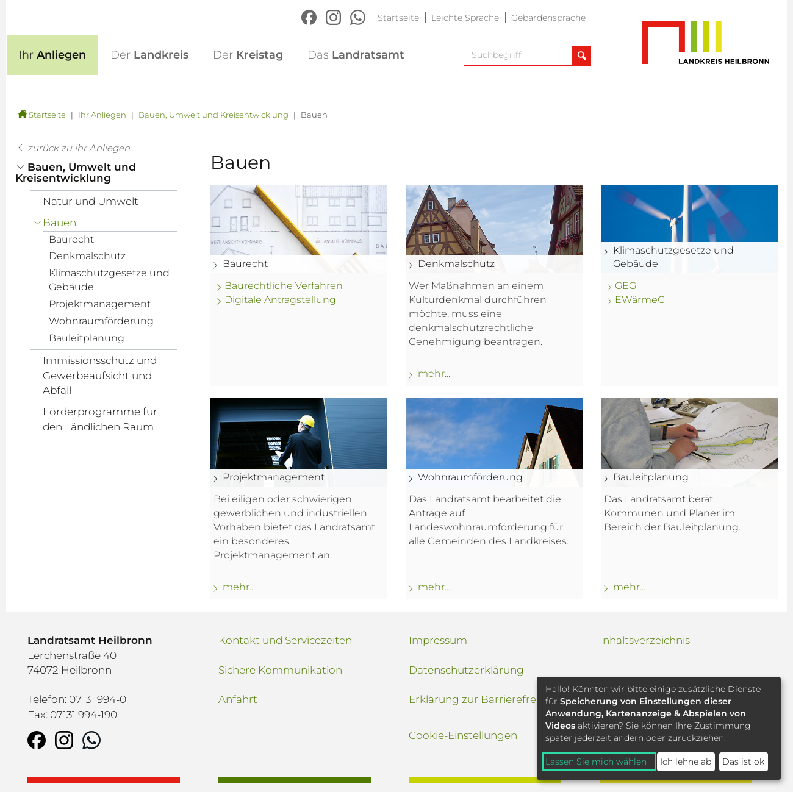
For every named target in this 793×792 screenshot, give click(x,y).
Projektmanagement (100, 304)
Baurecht (71, 239)
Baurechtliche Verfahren (283, 285)
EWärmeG (640, 299)
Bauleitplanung (86, 338)
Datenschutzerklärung (466, 670)
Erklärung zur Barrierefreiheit (483, 699)
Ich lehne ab (685, 761)
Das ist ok (743, 761)
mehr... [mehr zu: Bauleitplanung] (629, 587)
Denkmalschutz (87, 256)
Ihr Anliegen (102, 115)
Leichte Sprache (465, 17)
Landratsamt (355, 55)
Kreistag (248, 55)
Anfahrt (237, 699)
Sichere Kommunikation (280, 670)
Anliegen (52, 55)
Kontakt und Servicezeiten (285, 640)
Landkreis (149, 55)
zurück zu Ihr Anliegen (78, 148)
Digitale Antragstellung (280, 299)
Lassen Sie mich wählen (596, 761)
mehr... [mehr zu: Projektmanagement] (239, 587)
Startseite (398, 17)
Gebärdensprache (548, 17)
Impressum (438, 640)
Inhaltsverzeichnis (645, 640)
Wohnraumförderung (101, 321)
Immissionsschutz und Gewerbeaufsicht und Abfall (100, 375)
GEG (625, 285)
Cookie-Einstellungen (463, 735)
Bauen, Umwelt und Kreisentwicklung (213, 115)
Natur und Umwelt (90, 201)
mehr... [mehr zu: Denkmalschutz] (434, 373)
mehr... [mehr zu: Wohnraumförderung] (434, 587)
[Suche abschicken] (581, 55)
